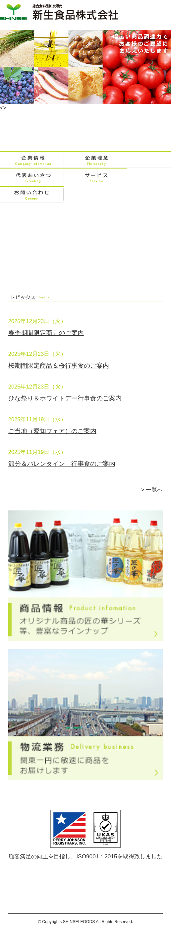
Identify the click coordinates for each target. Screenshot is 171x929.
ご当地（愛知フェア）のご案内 (52, 430)
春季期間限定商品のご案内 (46, 332)
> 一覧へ (152, 489)
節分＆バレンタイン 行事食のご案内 (61, 463)
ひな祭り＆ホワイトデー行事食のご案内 (65, 398)
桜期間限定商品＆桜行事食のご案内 (58, 365)
